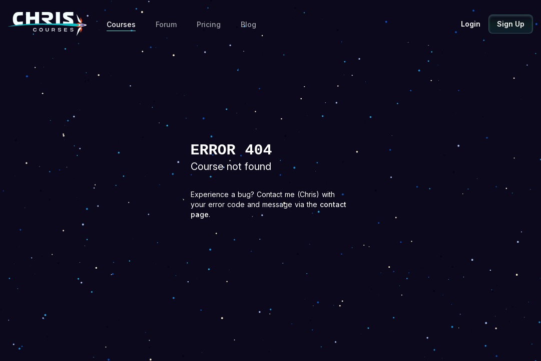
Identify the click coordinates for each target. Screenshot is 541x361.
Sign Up (510, 24)
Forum (166, 24)
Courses (121, 24)
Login (470, 24)
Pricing (209, 24)
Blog (248, 24)
